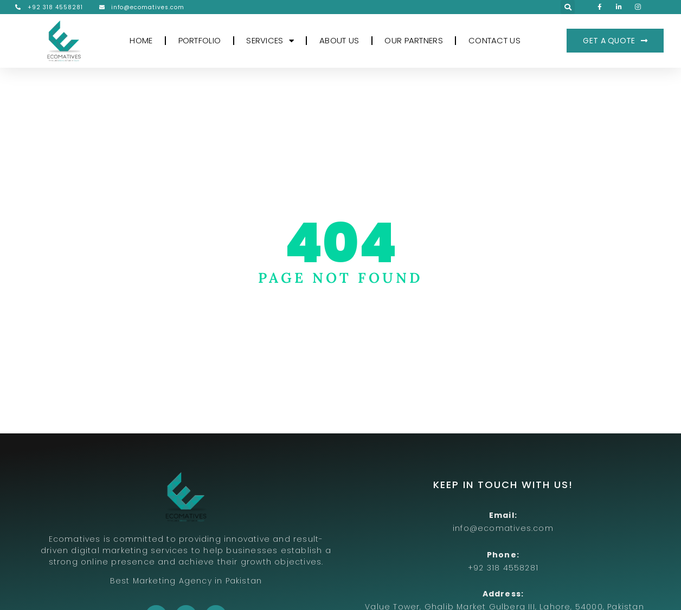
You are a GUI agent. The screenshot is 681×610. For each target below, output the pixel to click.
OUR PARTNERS (413, 40)
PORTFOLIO (199, 40)
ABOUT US (339, 40)
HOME (141, 40)
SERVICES (270, 40)
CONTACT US (494, 40)
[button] (568, 7)
